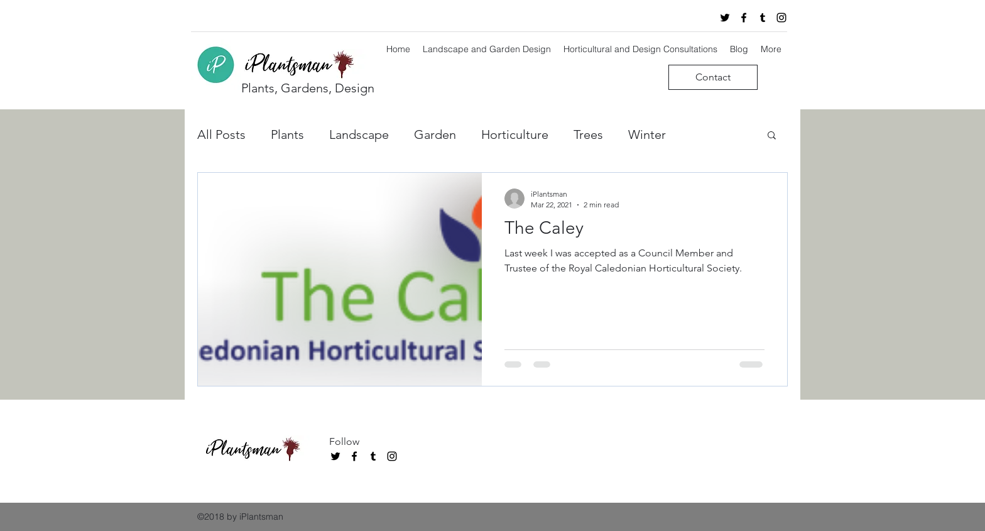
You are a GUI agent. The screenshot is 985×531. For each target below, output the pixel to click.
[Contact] (713, 77)
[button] (772, 136)
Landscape (359, 134)
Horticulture (514, 134)
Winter (647, 134)
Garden (435, 134)
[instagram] (781, 17)
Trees (588, 134)
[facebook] (743, 17)
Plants (287, 134)
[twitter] (725, 17)
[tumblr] (762, 17)
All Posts (221, 134)
